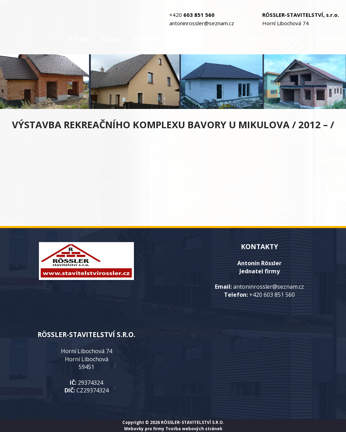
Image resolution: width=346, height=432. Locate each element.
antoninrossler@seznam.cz (201, 23)
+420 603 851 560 (272, 295)
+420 (192, 14)
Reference (194, 39)
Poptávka (327, 39)
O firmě (78, 39)
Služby (111, 39)
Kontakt (289, 39)
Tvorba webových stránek (193, 428)
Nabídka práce (243, 39)
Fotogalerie (150, 39)
